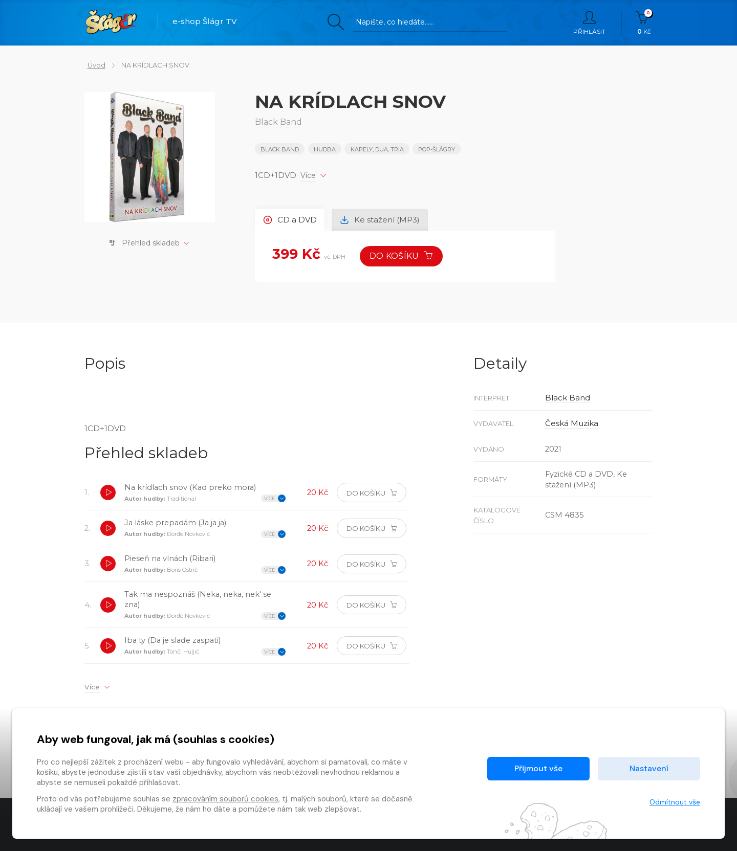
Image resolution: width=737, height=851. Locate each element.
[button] (108, 495)
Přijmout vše (538, 768)
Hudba (325, 149)
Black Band (280, 149)
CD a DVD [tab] (291, 219)
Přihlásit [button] (589, 23)
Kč (644, 23)
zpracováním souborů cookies (225, 799)
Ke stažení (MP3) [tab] (383, 219)
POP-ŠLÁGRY (438, 149)
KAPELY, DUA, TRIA (377, 149)
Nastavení (649, 768)
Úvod (93, 65)
